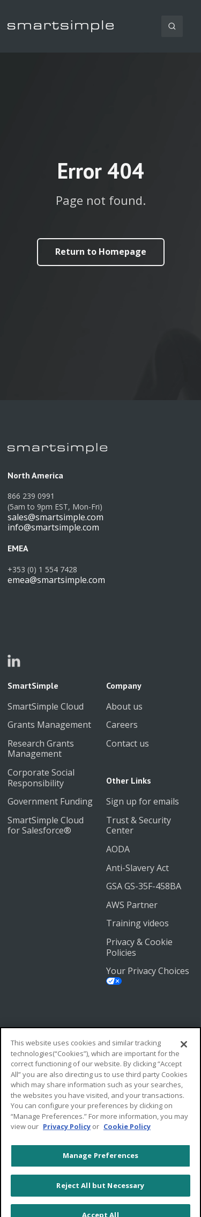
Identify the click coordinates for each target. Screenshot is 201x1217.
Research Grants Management (41, 748)
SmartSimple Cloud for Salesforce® (46, 825)
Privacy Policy (67, 1142)
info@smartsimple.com (53, 527)
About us (124, 706)
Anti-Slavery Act (137, 868)
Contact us (127, 743)
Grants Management (49, 725)
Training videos (137, 923)
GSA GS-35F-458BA (143, 886)
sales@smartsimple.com (55, 517)
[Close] (184, 1060)
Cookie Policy (127, 1142)
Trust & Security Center (138, 825)
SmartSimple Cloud (46, 706)
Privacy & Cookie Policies (139, 947)
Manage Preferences (100, 1171)
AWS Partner (132, 905)
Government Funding (50, 801)
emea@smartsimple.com (56, 580)
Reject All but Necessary (100, 1201)
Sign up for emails (142, 801)
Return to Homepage (100, 251)
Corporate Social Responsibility (41, 777)
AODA (118, 849)
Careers (122, 725)
